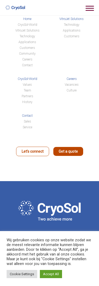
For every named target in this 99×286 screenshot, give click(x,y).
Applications (27, 42)
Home (27, 19)
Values (27, 84)
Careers (27, 59)
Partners (27, 96)
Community (27, 53)
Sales (27, 121)
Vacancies (72, 84)
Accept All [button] (51, 274)
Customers (27, 48)
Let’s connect (33, 151)
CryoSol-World (27, 25)
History (27, 102)
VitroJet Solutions (27, 30)
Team (27, 90)
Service (27, 127)
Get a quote (68, 151)
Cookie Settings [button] (22, 274)
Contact (27, 65)
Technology (27, 36)
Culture (72, 90)
